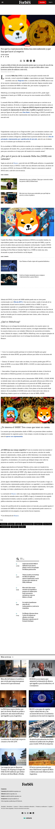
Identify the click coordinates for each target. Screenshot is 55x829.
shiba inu (14, 527)
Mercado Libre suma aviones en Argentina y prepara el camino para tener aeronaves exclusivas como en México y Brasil (29, 592)
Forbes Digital (5, 54)
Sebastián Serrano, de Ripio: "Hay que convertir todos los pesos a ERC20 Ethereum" (36, 180)
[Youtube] (30, 813)
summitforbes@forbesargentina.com (13, 796)
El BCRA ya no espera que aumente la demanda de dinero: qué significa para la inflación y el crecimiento (42, 682)
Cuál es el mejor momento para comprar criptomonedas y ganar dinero (32, 276)
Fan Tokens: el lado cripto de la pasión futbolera (34, 261)
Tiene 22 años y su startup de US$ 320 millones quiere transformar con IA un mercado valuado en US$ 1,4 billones (30, 578)
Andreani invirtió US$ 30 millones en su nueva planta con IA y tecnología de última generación (30, 566)
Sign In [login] (51, 2)
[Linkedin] (33, 813)
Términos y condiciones (41, 806)
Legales (50, 806)
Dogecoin (38, 524)
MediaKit (3, 806)
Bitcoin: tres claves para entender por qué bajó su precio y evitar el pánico (34, 194)
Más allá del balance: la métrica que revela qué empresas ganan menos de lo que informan (12, 681)
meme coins (5, 527)
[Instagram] (28, 813)
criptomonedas (27, 524)
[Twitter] (25, 813)
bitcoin (11, 524)
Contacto (16, 806)
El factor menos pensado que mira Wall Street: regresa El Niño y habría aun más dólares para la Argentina (41, 771)
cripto (18, 524)
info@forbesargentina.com (11, 793)
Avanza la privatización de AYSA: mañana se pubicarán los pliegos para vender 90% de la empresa (42, 742)
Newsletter (9, 806)
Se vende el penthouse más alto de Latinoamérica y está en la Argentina (30, 605)
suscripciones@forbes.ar (13, 798)
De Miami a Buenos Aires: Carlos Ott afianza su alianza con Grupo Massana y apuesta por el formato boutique (30, 617)
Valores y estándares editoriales (26, 806)
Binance (15, 163)
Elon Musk (47, 524)
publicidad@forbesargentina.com (13, 791)
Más (29, 559)
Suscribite (42, 2)
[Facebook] (22, 813)
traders (22, 527)
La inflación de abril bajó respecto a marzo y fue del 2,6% (13, 741)
